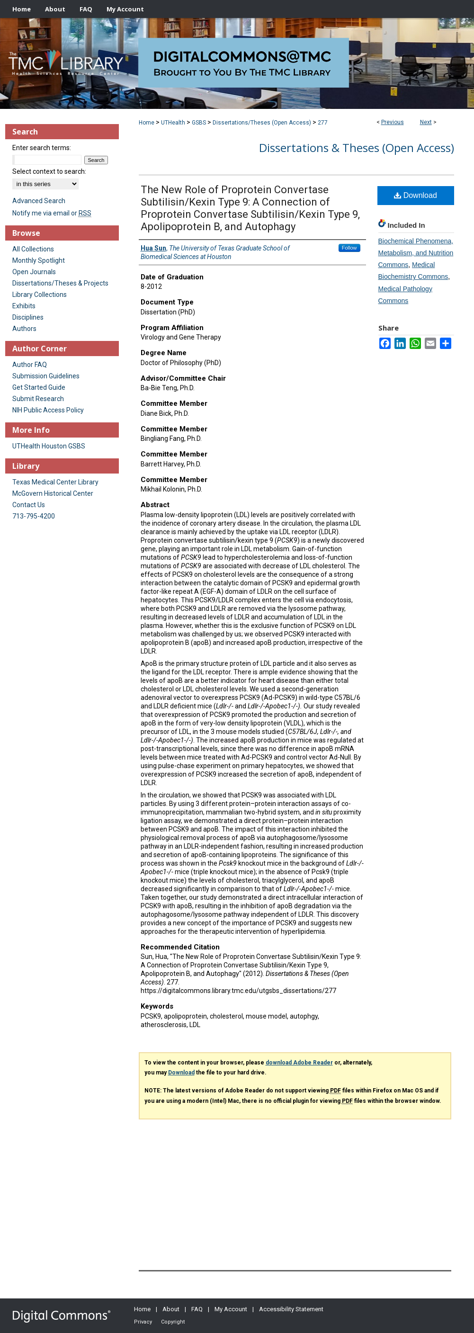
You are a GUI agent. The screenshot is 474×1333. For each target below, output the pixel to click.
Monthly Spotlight (38, 260)
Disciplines (28, 317)
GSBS (199, 122)
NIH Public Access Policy (48, 410)
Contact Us (28, 505)
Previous (392, 122)
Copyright (173, 1322)
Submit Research (38, 399)
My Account (231, 1309)
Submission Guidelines (46, 376)
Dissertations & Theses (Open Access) (356, 147)
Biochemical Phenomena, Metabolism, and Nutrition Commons (416, 252)
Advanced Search (38, 201)
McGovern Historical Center (52, 493)
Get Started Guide (38, 387)
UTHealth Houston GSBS (48, 446)
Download (415, 195)
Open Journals (34, 272)
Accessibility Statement (291, 1309)
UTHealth (173, 122)
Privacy (143, 1322)
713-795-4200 (33, 516)
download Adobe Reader (299, 1062)
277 (323, 122)
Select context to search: (49, 171)
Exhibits (24, 306)
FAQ (197, 1309)
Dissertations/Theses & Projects (60, 283)
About (170, 1309)
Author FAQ (29, 364)
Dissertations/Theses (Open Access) (262, 122)
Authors (24, 328)
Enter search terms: (41, 148)
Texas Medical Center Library (55, 482)
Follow (349, 247)
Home (146, 122)
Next (426, 122)
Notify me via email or (51, 213)
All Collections (33, 249)
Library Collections (39, 294)
